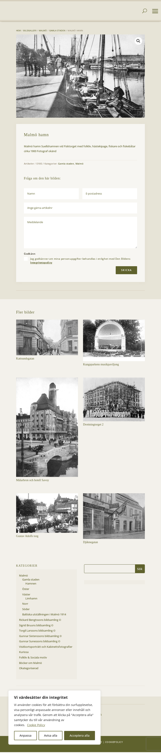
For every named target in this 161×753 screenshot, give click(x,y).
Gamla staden (57, 31)
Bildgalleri (29, 31)
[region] (54, 717)
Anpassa (25, 735)
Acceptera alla (80, 735)
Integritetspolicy (41, 263)
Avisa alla (50, 735)
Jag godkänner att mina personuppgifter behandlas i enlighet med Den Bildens (80, 261)
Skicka (126, 271)
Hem (18, 31)
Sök (139, 570)
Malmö (43, 31)
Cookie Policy (36, 725)
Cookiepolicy (114, 742)
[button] (138, 42)
